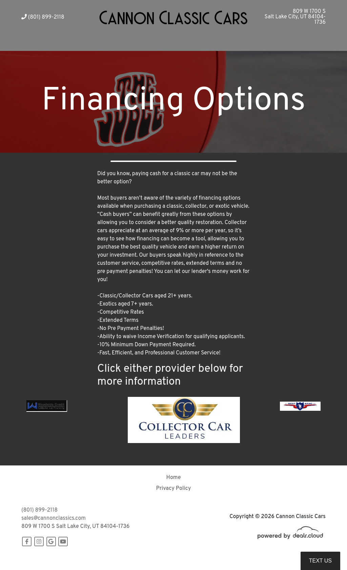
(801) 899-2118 (42, 17)
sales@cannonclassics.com (53, 518)
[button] (125, 42)
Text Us (320, 561)
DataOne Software (126, 558)
